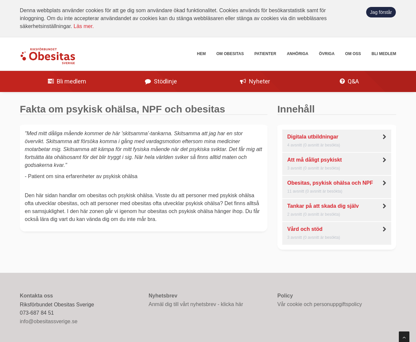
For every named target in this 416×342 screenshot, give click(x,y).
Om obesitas (230, 53)
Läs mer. (84, 26)
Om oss (353, 53)
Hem (201, 53)
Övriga (326, 53)
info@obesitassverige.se (49, 321)
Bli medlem (383, 53)
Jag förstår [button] (381, 12)
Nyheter (255, 81)
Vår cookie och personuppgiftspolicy (319, 304)
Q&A (349, 81)
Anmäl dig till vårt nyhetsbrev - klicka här (196, 304)
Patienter (265, 53)
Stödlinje (161, 81)
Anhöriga (297, 53)
